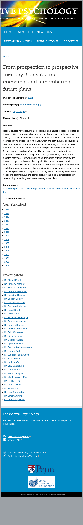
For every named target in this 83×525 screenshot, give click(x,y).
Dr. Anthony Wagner (14, 284)
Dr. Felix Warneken (14, 332)
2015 (6, 213)
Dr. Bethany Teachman (15, 291)
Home (8, 32)
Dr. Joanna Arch (12, 351)
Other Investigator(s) (30, 104)
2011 (6, 228)
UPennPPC (14, 440)
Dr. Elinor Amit (11, 313)
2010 (6, 232)
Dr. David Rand (12, 310)
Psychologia (19, 111)
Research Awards (18, 41)
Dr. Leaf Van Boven (14, 366)
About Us (71, 41)
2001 (6, 258)
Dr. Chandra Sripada (14, 302)
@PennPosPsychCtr (18, 436)
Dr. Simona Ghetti (13, 395)
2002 (6, 254)
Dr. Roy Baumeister (14, 392)
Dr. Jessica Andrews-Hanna (18, 347)
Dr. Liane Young (12, 369)
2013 (6, 221)
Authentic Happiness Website (23, 456)
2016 (6, 209)
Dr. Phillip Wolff (12, 388)
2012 (30, 98)
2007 (6, 243)
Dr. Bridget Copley (13, 299)
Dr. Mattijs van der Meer (16, 377)
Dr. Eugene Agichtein (15, 321)
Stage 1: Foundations (35, 32)
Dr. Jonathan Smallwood (16, 354)
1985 (6, 265)
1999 (6, 261)
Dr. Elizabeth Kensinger (16, 317)
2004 (6, 250)
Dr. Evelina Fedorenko (15, 328)
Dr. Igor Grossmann (14, 343)
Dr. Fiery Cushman (13, 336)
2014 (6, 217)
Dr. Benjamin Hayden (15, 287)
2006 (6, 247)
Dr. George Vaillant (13, 339)
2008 (6, 239)
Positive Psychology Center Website (26, 452)
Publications (47, 41)
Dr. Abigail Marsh (12, 280)
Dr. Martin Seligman (14, 373)
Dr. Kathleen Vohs (13, 362)
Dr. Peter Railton (12, 384)
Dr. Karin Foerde (12, 358)
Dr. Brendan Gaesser (15, 295)
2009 (6, 235)
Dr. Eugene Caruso (14, 325)
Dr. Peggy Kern (12, 381)
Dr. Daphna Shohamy (15, 306)
